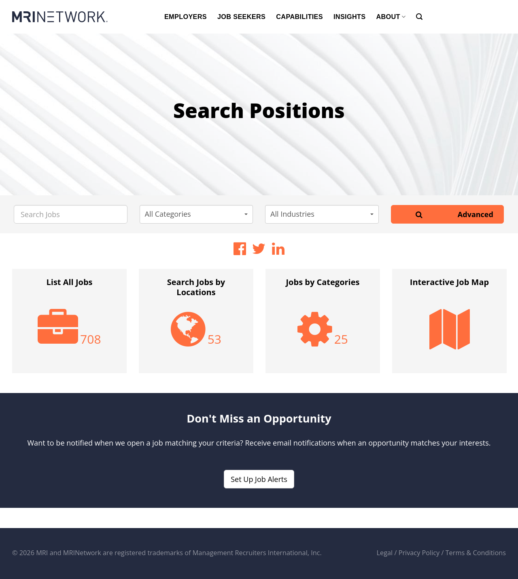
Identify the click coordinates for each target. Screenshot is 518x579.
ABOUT (390, 17)
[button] (196, 214)
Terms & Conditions (476, 552)
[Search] (419, 17)
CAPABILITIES (299, 16)
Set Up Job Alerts (259, 479)
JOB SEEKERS (241, 16)
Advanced (475, 214)
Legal (385, 552)
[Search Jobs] (70, 214)
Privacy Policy (419, 552)
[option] (69, 325)
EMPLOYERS (185, 16)
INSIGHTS (349, 16)
